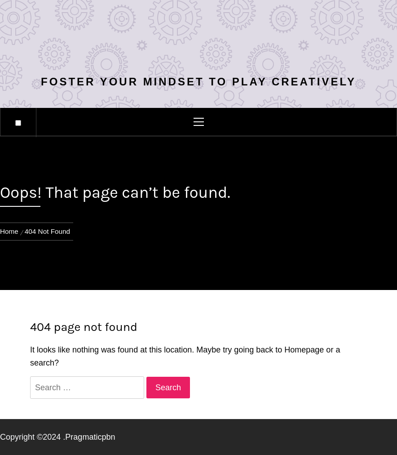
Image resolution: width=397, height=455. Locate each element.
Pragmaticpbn (90, 437)
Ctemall (198, 38)
